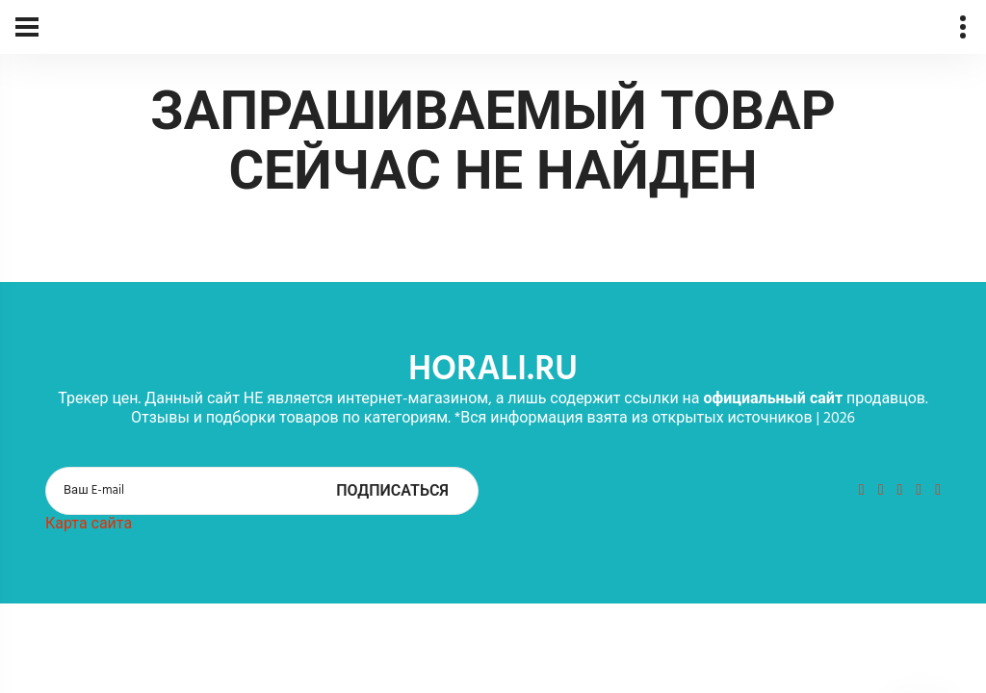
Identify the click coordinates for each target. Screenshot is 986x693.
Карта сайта (88, 524)
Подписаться (392, 491)
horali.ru (493, 370)
